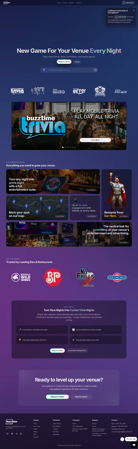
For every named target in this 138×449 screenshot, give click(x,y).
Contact (78, 3)
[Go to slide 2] (65, 147)
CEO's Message (77, 426)
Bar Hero (56, 431)
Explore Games (81, 398)
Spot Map (56, 434)
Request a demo (64, 61)
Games (65, 3)
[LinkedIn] (21, 433)
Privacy (94, 423)
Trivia (35, 423)
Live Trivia (37, 426)
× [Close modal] (133, 10)
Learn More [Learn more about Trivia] (95, 140)
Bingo (35, 431)
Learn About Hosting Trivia (77, 352)
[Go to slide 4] (70, 147)
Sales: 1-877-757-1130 (118, 423)
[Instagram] (7, 433)
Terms (94, 426)
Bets (35, 434)
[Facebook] (12, 433)
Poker (35, 429)
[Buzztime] (6, 2)
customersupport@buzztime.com (121, 431)
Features (71, 3)
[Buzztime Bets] (79, 91)
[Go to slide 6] (75, 147)
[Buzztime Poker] (100, 91)
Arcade (36, 437)
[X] (16, 433)
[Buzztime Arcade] (120, 91)
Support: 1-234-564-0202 (119, 426)
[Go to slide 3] (68, 147)
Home (59, 3)
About (74, 423)
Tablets (55, 429)
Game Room (57, 423)
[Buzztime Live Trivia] (38, 91)
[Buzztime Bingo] (58, 91)
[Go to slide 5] (73, 147)
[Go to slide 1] (63, 147)
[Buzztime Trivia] (17, 91)
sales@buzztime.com (118, 429)
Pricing (77, 62)
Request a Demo (57, 352)
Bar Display (56, 426)
